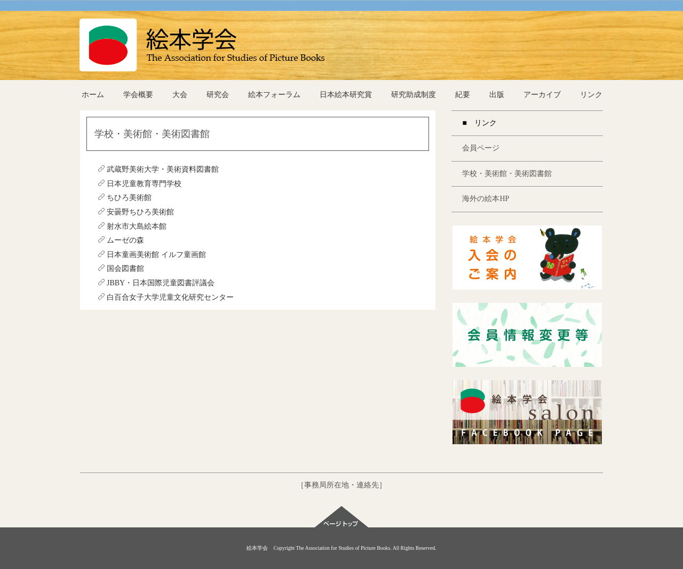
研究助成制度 (413, 95)
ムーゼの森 (121, 240)
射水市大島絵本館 (132, 226)
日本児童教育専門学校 (139, 184)
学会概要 (138, 95)
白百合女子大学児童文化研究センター (166, 297)
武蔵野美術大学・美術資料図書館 (158, 169)
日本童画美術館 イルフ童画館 (152, 255)
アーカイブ (542, 95)
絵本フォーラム (274, 95)
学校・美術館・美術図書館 (507, 174)
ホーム (93, 95)
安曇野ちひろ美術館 (136, 212)
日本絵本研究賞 (346, 95)
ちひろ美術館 (125, 198)
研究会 (218, 95)
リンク (591, 95)
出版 (496, 95)
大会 (179, 95)
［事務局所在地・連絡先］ (341, 485)
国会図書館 (121, 269)
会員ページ (480, 148)
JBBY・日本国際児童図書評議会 (156, 283)
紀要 (462, 95)
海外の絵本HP (485, 199)
